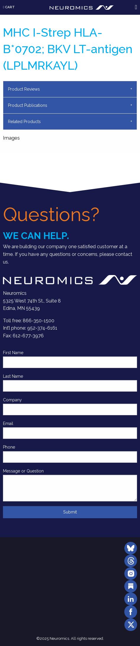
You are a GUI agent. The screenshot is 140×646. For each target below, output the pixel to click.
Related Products (24, 121)
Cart (9, 7)
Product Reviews (24, 89)
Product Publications (27, 105)
